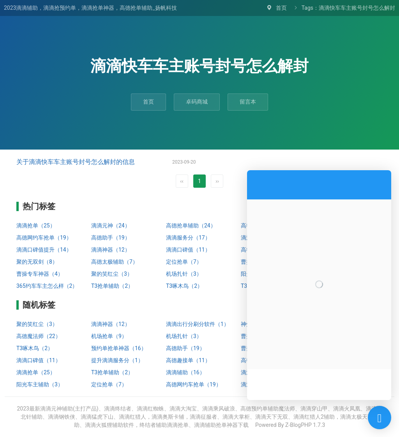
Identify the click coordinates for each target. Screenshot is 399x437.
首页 (281, 8)
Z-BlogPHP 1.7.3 (305, 425)
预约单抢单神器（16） (119, 348)
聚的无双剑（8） (37, 262)
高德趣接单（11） (188, 360)
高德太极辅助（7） (114, 262)
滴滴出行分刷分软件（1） (197, 324)
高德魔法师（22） (38, 336)
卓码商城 (197, 102)
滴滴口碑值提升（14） (44, 250)
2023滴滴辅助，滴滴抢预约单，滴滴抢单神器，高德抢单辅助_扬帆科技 (90, 8)
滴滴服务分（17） (188, 237)
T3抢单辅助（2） (112, 286)
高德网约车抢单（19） (44, 237)
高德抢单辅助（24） (191, 225)
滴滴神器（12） (110, 250)
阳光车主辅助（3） (39, 384)
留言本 (248, 102)
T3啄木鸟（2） (184, 286)
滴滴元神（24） (110, 225)
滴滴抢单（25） (35, 225)
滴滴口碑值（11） (188, 250)
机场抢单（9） (109, 336)
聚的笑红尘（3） (111, 274)
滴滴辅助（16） (185, 372)
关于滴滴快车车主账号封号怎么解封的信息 (75, 162)
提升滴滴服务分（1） (117, 360)
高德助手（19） (110, 237)
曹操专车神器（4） (39, 274)
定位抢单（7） (184, 262)
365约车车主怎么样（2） (47, 286)
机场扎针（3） (184, 274)
